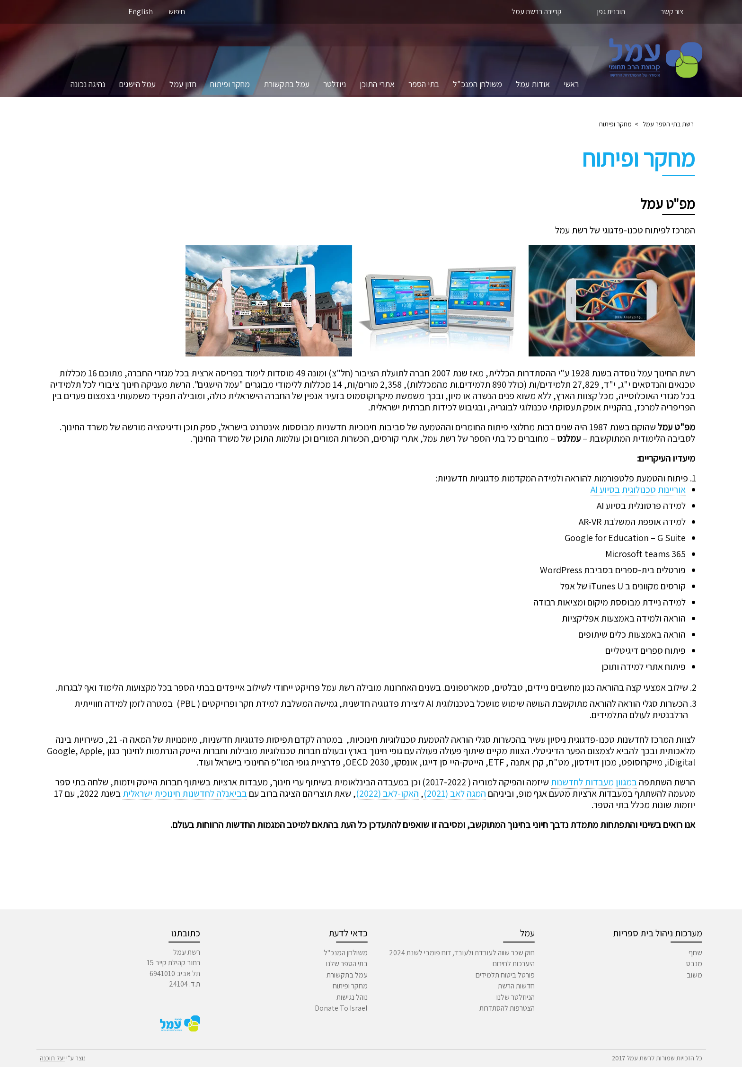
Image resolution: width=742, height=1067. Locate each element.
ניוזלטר (334, 84)
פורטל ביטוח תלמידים (505, 975)
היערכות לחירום (514, 964)
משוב (694, 975)
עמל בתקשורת (286, 84)
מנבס (694, 964)
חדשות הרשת (516, 986)
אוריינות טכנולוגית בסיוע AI (638, 489)
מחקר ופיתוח (230, 84)
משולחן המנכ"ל (477, 84)
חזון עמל (182, 84)
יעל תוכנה (52, 1058)
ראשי (571, 84)
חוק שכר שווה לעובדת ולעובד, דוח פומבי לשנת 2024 (462, 953)
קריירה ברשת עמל (537, 12)
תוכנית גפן (611, 12)
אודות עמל (533, 84)
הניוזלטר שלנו (515, 997)
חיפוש (176, 12)
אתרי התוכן (377, 84)
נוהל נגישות (352, 997)
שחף (695, 953)
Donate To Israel (341, 1008)
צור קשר (672, 12)
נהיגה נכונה (88, 84)
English (140, 12)
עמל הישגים (137, 84)
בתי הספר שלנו (347, 964)
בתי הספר (423, 84)
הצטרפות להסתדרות (507, 1008)
